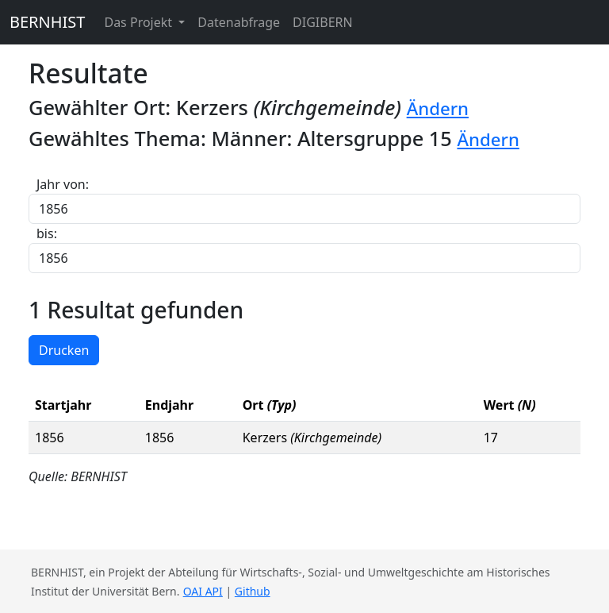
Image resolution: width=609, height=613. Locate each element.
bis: (46, 233)
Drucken (64, 350)
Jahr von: (62, 184)
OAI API (203, 591)
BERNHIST (47, 22)
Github (252, 591)
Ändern (438, 108)
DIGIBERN (323, 22)
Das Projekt (139, 22)
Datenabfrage (238, 22)
